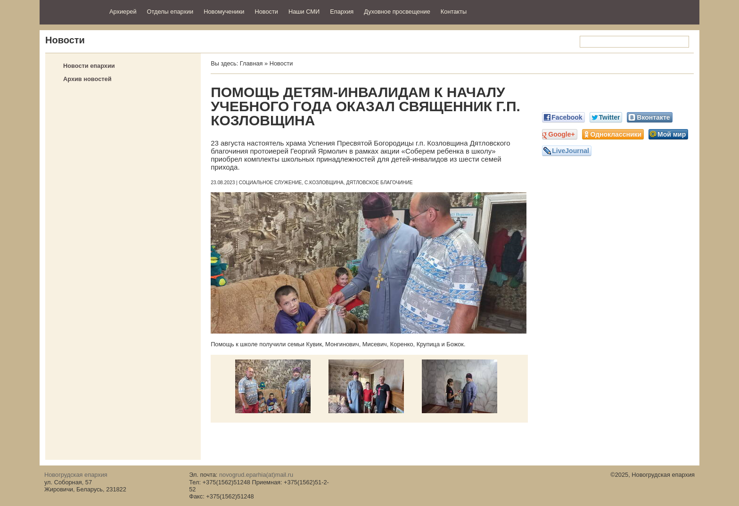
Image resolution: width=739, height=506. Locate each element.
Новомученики (224, 11)
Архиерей (123, 11)
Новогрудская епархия (71, 11)
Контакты (454, 11)
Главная (251, 63)
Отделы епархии (170, 11)
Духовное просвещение (397, 11)
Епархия (341, 11)
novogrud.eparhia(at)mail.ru (256, 474)
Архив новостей (87, 78)
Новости (266, 11)
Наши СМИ (304, 11)
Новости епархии (89, 65)
